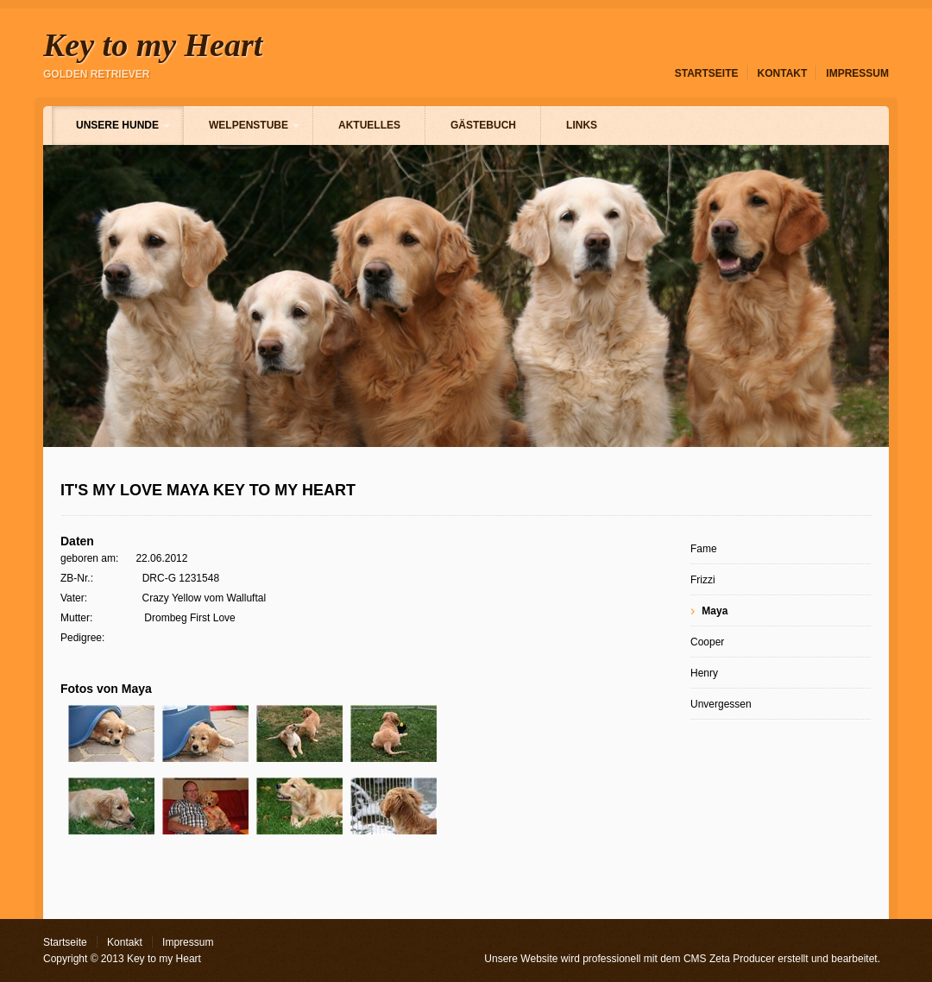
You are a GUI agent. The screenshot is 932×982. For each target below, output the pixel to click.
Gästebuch (483, 125)
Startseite (707, 73)
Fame (703, 549)
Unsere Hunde (117, 125)
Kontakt (783, 73)
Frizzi (702, 580)
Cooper (707, 642)
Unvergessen (721, 704)
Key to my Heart (152, 45)
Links (581, 125)
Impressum (857, 73)
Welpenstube (248, 125)
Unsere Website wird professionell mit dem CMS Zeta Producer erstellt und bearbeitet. (682, 959)
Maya (714, 611)
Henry (704, 673)
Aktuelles (369, 125)
